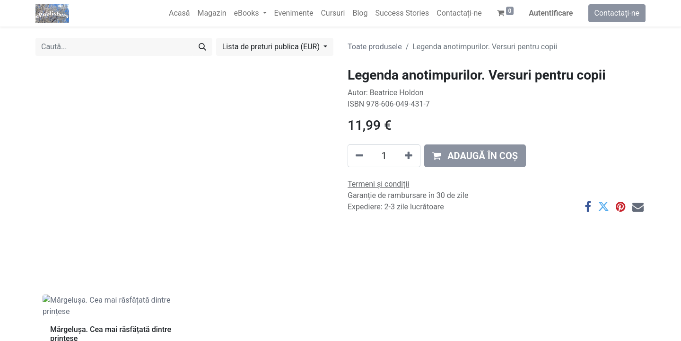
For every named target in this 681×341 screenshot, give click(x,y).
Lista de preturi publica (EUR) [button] (272, 46)
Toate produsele (375, 46)
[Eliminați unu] (359, 155)
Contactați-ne (617, 13)
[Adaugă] (408, 155)
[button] (475, 155)
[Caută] (202, 47)
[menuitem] (179, 13)
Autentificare (551, 13)
